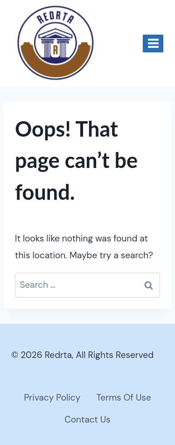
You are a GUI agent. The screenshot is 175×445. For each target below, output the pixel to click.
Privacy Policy (52, 397)
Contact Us (87, 419)
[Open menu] (153, 43)
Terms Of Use (123, 397)
